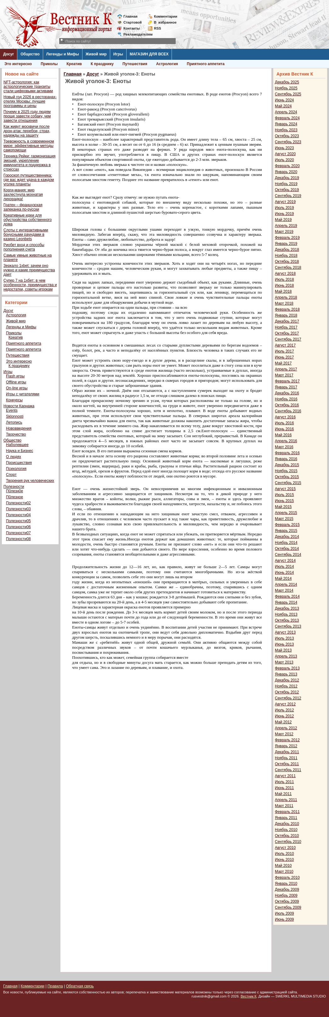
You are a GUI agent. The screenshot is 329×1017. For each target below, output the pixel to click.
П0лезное (14, 497)
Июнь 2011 (284, 788)
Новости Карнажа (18, 406)
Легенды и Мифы (62, 54)
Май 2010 (283, 865)
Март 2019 (284, 231)
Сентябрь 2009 (288, 907)
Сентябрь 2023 (288, 142)
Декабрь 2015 (287, 465)
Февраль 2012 (287, 740)
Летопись (14, 422)
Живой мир (96, 54)
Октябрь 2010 (287, 835)
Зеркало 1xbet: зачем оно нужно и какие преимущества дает (29, 270)
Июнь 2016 (284, 429)
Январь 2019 (286, 243)
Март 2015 (284, 519)
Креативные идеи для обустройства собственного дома (27, 219)
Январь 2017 (286, 387)
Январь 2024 (286, 124)
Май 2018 (283, 291)
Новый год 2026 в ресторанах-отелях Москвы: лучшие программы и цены (30, 101)
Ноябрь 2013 (286, 614)
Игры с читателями (22, 394)
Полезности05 (18, 521)
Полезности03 (18, 509)
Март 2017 (284, 375)
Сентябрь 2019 (288, 196)
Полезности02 (18, 503)
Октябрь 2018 (287, 261)
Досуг (8, 54)
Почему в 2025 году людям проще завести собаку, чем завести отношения (27, 116)
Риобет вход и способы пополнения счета (23, 247)
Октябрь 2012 (287, 692)
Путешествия (134, 64)
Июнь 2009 (284, 919)
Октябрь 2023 (287, 136)
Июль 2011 (284, 782)
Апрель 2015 (286, 513)
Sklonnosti (14, 416)
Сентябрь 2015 (288, 483)
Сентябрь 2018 (288, 267)
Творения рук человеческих (30, 480)
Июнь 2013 (284, 644)
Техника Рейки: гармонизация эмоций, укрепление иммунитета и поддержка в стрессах (29, 163)
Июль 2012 (284, 710)
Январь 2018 (286, 315)
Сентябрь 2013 (288, 626)
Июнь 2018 (284, 285)
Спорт (11, 474)
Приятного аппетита (205, 64)
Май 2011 (283, 794)
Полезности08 (18, 539)
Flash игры (15, 376)
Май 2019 (283, 220)
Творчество (16, 434)
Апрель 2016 (286, 441)
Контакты (131, 28)
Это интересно (18, 64)
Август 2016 (285, 417)
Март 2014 (284, 590)
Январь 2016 (286, 459)
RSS (157, 28)
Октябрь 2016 (287, 405)
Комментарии (165, 16)
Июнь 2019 (284, 214)
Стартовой (132, 22)
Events (12, 410)
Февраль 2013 (287, 668)
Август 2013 (285, 632)
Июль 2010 (284, 853)
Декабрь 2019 (287, 178)
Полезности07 (18, 533)
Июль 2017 (284, 351)
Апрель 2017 (286, 369)
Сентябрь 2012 (288, 698)
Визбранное (165, 22)
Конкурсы (14, 400)
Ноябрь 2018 (286, 255)
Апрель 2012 (286, 728)
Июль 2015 (284, 495)
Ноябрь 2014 (286, 542)
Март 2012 (284, 734)
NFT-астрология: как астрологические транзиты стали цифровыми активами (28, 86)
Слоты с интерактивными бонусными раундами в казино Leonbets (25, 234)
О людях (13, 457)
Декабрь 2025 (287, 82)
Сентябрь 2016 (288, 411)
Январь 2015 (286, 530)
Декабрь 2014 (287, 536)
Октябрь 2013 (287, 620)
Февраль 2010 (287, 877)
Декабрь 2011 (287, 752)
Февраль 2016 (287, 453)
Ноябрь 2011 (286, 758)
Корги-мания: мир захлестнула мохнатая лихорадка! (23, 194)
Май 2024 (283, 106)
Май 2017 (283, 363)
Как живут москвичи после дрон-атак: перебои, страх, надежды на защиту (26, 131)
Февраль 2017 (287, 381)
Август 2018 (285, 273)
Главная (130, 16)
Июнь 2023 (284, 148)
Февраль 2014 (287, 596)
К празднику (102, 64)
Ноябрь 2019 (286, 184)
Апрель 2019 (286, 225)
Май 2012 (283, 722)
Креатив (74, 64)
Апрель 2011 (286, 800)
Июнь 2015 (284, 501)
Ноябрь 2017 (286, 327)
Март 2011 (284, 806)
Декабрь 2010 (287, 824)
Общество (30, 54)
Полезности (13, 486)
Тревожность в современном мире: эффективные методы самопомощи (28, 145)
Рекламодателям (135, 34)
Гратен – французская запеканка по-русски (23, 207)
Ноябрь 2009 (286, 895)
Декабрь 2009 (287, 889)
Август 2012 (285, 704)
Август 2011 (285, 776)
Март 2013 (284, 662)
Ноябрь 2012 (286, 686)
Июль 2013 (284, 638)
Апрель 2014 (286, 584)
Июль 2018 (284, 279)
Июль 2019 (284, 208)
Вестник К (249, 996)
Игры (118, 54)
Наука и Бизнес (19, 451)
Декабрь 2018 (287, 249)
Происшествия (19, 462)
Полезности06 (18, 527)
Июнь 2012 (284, 716)
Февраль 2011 (287, 812)
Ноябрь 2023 (286, 130)
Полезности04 (18, 515)
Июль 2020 (284, 160)
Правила (55, 986)
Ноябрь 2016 (286, 399)
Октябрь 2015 (287, 477)
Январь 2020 (286, 172)
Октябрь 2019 (287, 190)
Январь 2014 (286, 602)
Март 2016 (284, 447)
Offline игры (16, 382)
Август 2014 (285, 560)
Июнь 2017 (284, 357)
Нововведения (18, 428)
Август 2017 (285, 345)
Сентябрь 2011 (288, 770)
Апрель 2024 (286, 112)
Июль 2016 (284, 423)
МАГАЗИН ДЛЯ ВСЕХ (149, 54)
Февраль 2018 (287, 309)
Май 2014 (283, 578)
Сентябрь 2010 (288, 841)
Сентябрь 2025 (288, 94)
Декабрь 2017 (287, 321)
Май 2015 (283, 507)
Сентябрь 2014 (288, 554)
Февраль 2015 (287, 525)
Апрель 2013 (286, 656)
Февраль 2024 (287, 118)
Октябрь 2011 (287, 764)
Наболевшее (17, 445)
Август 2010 (285, 847)
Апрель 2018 (286, 297)
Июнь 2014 (284, 572)
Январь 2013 (286, 674)
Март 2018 (284, 303)
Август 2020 (285, 154)
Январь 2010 (286, 883)
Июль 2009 (284, 913)
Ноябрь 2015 (286, 471)
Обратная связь (80, 986)
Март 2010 (284, 871)
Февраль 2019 (287, 237)
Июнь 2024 (284, 100)
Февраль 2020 (287, 166)
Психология (16, 468)
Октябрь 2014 (287, 548)
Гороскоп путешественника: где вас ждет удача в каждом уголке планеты (28, 179)
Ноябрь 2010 (286, 830)
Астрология (167, 64)
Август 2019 (285, 202)
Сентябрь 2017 (288, 339)
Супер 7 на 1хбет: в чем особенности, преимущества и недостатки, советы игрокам (30, 284)
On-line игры (16, 388)
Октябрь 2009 (287, 901)
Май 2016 (283, 435)
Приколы (49, 64)
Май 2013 (283, 650)
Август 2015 (285, 489)
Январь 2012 (286, 746)
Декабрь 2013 (287, 608)
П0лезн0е (14, 491)
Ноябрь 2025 (286, 88)
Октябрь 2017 (287, 333)
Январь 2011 (286, 818)
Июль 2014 (284, 566)
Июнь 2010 (284, 859)
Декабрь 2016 (287, 393)
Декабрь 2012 (287, 680)
